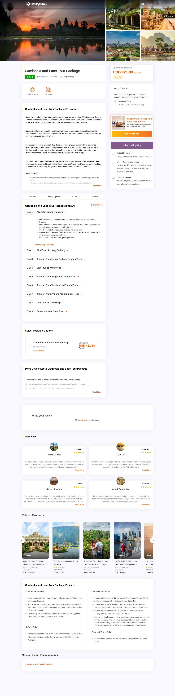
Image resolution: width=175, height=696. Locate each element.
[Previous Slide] (22, 540)
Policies (95, 196)
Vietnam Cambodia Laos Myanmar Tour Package (33, 562)
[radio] (63, 345)
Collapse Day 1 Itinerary (44, 245)
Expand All (97, 205)
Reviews (74, 196)
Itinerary (32, 196)
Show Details (38, 351)
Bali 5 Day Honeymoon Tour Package (66, 562)
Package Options (53, 196)
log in (83, 420)
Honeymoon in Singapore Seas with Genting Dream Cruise (126, 563)
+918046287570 (125, 101)
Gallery (168, 16)
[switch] (63, 213)
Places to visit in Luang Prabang (39, 664)
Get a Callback (131, 134)
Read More (97, 185)
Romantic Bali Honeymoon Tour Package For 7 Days (95, 562)
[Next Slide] (153, 540)
